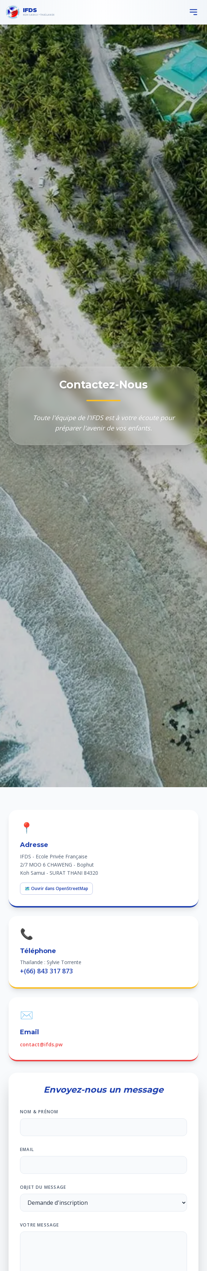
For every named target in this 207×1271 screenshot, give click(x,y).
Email (27, 1149)
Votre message (39, 1225)
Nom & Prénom (39, 1112)
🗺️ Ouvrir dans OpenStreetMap (56, 888)
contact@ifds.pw (41, 1044)
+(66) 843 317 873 (46, 971)
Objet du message (43, 1187)
